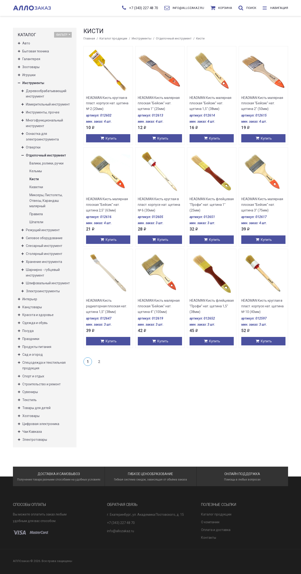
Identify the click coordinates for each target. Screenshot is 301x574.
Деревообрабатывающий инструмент (46, 93)
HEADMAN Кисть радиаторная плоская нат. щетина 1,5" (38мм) (106, 306)
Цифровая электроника (40, 424)
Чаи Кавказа (32, 431)
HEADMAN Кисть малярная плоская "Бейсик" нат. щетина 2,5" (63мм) (107, 204)
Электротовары (34, 439)
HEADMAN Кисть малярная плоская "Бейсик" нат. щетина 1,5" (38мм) (210, 103)
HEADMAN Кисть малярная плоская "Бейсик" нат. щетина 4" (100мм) (159, 306)
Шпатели (36, 222)
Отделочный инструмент (174, 38)
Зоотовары (31, 67)
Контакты (208, 537)
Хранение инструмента (44, 262)
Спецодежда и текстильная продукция (44, 365)
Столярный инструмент (44, 254)
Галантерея (31, 59)
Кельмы (35, 171)
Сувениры (30, 392)
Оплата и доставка (215, 530)
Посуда (28, 331)
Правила (36, 214)
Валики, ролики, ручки (46, 163)
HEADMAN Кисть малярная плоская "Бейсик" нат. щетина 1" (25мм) (159, 103)
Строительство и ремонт (41, 384)
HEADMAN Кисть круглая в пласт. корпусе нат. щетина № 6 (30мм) (159, 204)
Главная (89, 38)
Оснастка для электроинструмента (42, 136)
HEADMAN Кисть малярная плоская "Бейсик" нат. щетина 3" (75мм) (262, 204)
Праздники (30, 339)
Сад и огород (32, 354)
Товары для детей (36, 408)
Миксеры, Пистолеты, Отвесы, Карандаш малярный (46, 200)
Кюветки (36, 187)
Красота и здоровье (38, 315)
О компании (210, 522)
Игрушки (29, 75)
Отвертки (33, 147)
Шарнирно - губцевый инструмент (43, 272)
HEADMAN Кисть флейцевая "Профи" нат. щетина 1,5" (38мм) (212, 306)
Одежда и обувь (35, 323)
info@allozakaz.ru (120, 531)
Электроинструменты (43, 291)
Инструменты (141, 38)
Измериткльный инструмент (48, 104)
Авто (26, 43)
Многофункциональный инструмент (44, 123)
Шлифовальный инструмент (48, 283)
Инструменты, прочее (42, 112)
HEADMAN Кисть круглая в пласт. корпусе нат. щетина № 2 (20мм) (107, 103)
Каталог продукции (113, 38)
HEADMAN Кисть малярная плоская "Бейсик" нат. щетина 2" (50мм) (262, 103)
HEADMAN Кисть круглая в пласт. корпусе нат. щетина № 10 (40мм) (262, 306)
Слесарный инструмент (44, 246)
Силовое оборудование (44, 238)
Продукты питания (36, 347)
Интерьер (29, 299)
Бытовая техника (35, 51)
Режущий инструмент (43, 230)
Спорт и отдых (33, 376)
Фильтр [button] (63, 34)
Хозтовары (31, 416)
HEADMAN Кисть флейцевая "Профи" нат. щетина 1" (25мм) (212, 204)
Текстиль (29, 400)
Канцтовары (32, 307)
